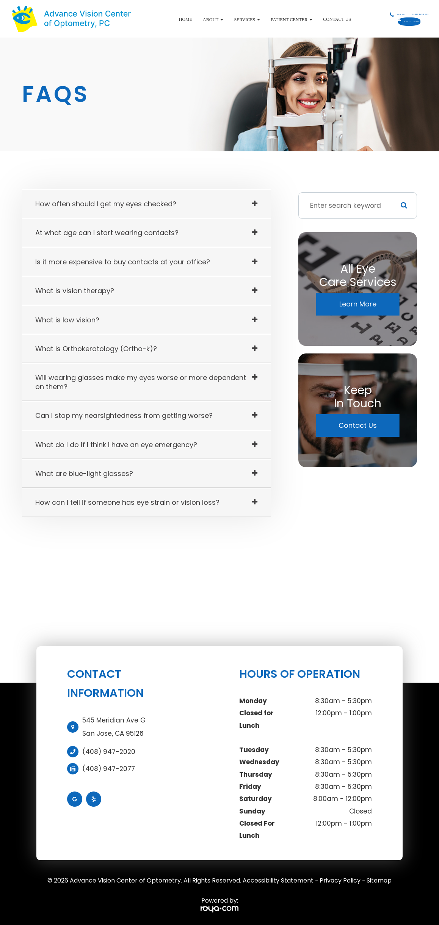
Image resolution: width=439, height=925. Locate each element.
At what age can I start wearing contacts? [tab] (107, 232)
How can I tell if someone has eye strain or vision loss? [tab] (127, 502)
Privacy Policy (340, 880)
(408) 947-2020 (108, 751)
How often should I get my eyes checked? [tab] (105, 204)
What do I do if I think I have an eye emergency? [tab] (116, 444)
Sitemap (379, 880)
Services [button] (221, 19)
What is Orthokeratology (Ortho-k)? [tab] (96, 348)
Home (159, 19)
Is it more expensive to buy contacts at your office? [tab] (122, 262)
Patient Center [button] (265, 19)
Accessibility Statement (278, 880)
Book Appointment (396, 21)
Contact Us (310, 19)
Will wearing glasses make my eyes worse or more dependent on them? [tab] (140, 382)
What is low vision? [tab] (67, 320)
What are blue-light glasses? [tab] (84, 473)
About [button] (186, 19)
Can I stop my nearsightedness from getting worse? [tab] (124, 415)
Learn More (357, 304)
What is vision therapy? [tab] (74, 290)
